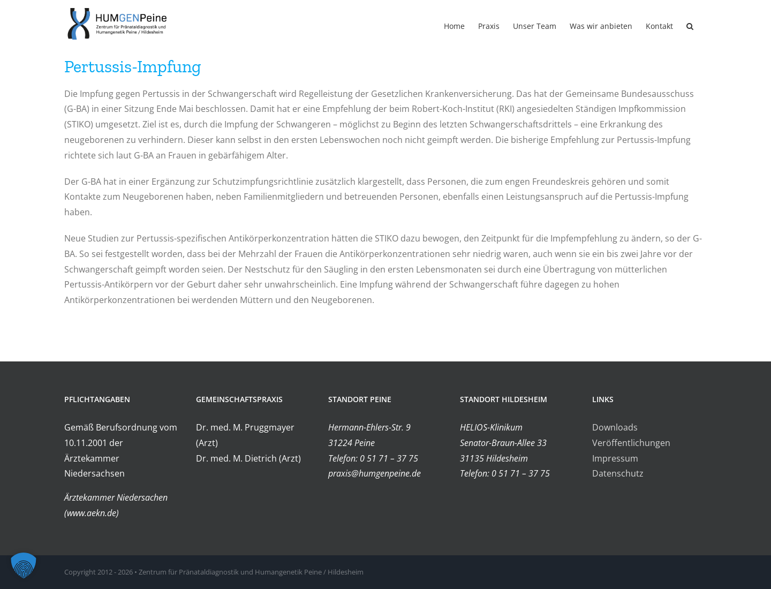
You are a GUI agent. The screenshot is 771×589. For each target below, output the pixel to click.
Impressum (615, 458)
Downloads (615, 427)
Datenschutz (618, 473)
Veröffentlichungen (631, 443)
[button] (689, 25)
